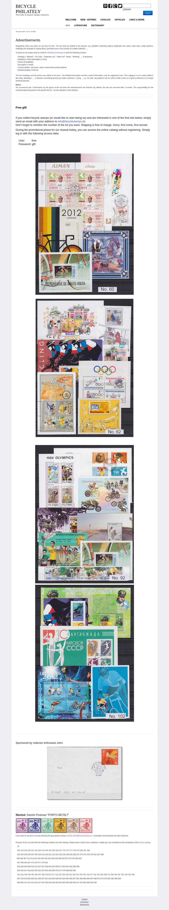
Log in (148, 13)
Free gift (21, 107)
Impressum (84, 902)
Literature (80, 25)
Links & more (136, 19)
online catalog (144, 842)
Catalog (105, 19)
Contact (84, 899)
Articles (120, 19)
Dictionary (97, 25)
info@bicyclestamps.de (56, 53)
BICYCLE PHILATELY (28, 9)
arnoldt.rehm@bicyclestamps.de (79, 836)
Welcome (70, 19)
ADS (67, 25)
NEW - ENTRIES (88, 19)
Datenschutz (84, 904)
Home (28, 31)
